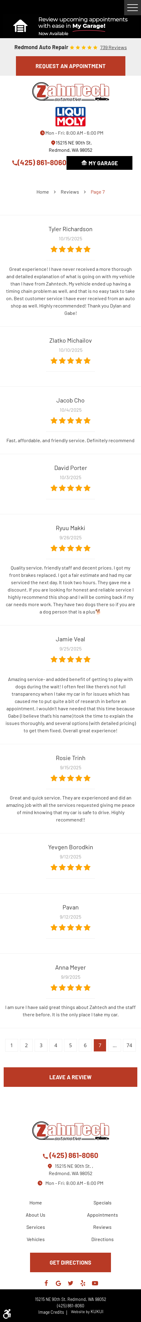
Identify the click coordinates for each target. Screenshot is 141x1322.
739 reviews (113, 47)
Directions (102, 1239)
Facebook (46, 1283)
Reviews (70, 192)
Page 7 (98, 192)
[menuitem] (37, 1202)
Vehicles (36, 1239)
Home (42, 192)
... (115, 1045)
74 (129, 1045)
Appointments (102, 1215)
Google (58, 1283)
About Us (35, 1215)
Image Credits (53, 1312)
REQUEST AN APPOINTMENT (71, 66)
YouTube (95, 1283)
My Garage (103, 163)
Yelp (83, 1283)
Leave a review (70, 1077)
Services (35, 1227)
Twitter (70, 1283)
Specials (102, 1202)
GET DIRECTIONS (70, 1262)
